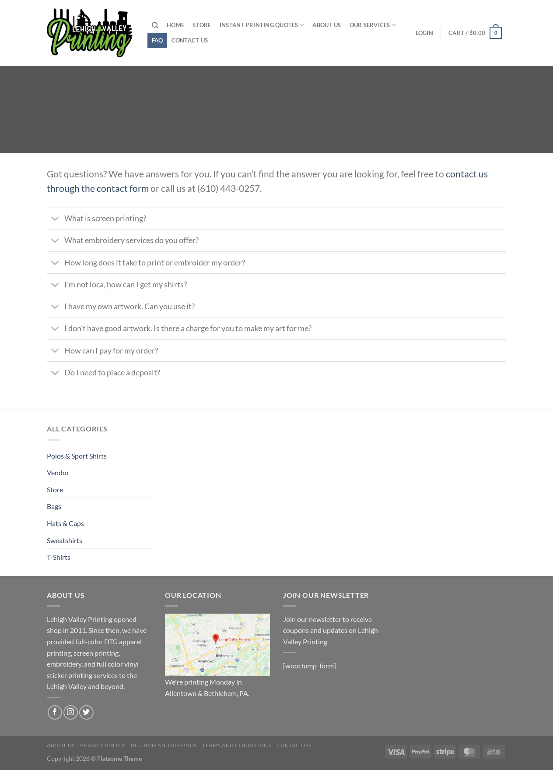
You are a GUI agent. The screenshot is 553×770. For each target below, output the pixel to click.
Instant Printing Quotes (262, 25)
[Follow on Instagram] (70, 712)
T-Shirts (58, 557)
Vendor (58, 472)
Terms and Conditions (236, 745)
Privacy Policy (103, 745)
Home (175, 24)
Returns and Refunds (164, 745)
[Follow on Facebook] (55, 712)
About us (326, 24)
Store (201, 24)
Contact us (190, 40)
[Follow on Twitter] (86, 712)
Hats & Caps (65, 523)
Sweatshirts (64, 540)
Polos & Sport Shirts (77, 456)
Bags (54, 506)
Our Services (373, 25)
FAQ (157, 40)
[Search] (155, 25)
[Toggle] (55, 219)
